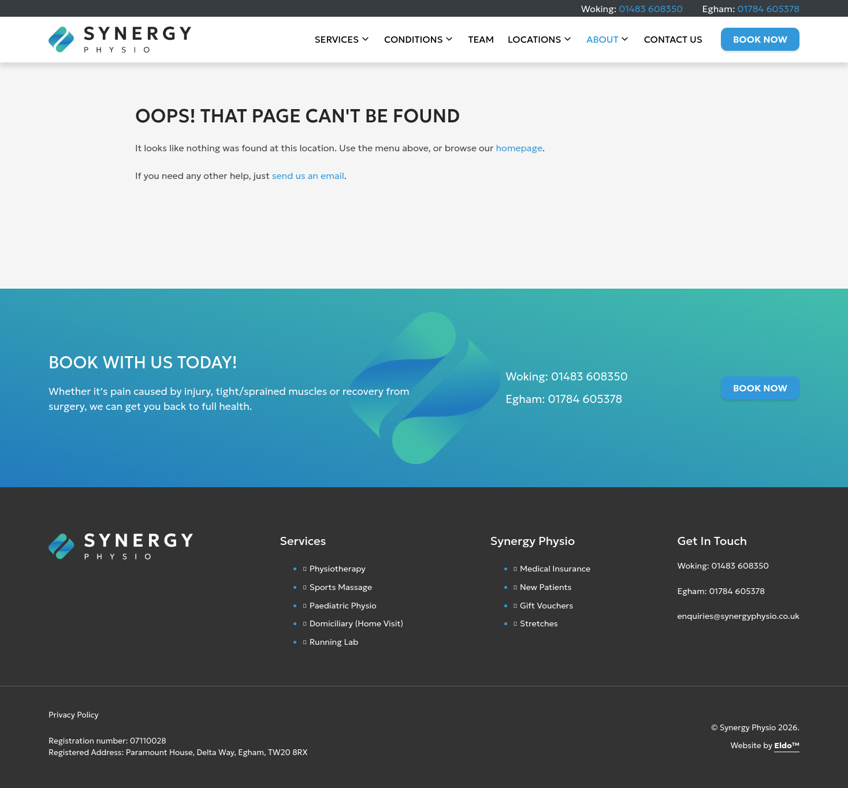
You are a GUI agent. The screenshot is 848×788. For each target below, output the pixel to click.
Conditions (413, 40)
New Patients (546, 587)
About (602, 40)
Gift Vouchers (546, 605)
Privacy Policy (74, 715)
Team (481, 40)
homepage (519, 148)
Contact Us (673, 40)
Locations (534, 40)
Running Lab (334, 642)
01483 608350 (651, 8)
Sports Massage (341, 587)
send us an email (308, 175)
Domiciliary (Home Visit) (357, 623)
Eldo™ (786, 745)
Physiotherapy (338, 568)
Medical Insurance (555, 568)
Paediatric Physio (343, 605)
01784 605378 (768, 8)
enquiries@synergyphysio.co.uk (738, 616)
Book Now (760, 40)
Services (337, 40)
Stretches (539, 623)
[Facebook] (691, 644)
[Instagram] (680, 644)
